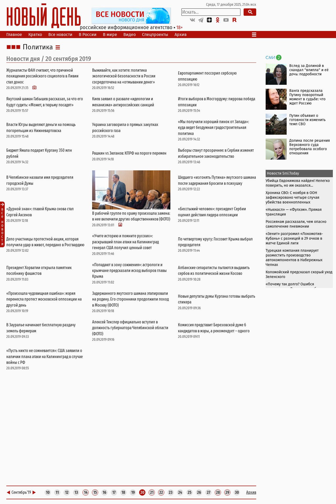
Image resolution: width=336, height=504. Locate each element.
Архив (181, 34)
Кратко (35, 34)
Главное (14, 34)
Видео (129, 34)
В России (88, 34)
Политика (38, 47)
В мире (110, 34)
